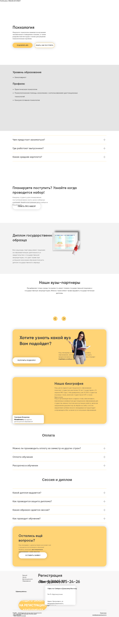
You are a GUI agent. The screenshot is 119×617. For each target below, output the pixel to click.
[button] (23, 45)
